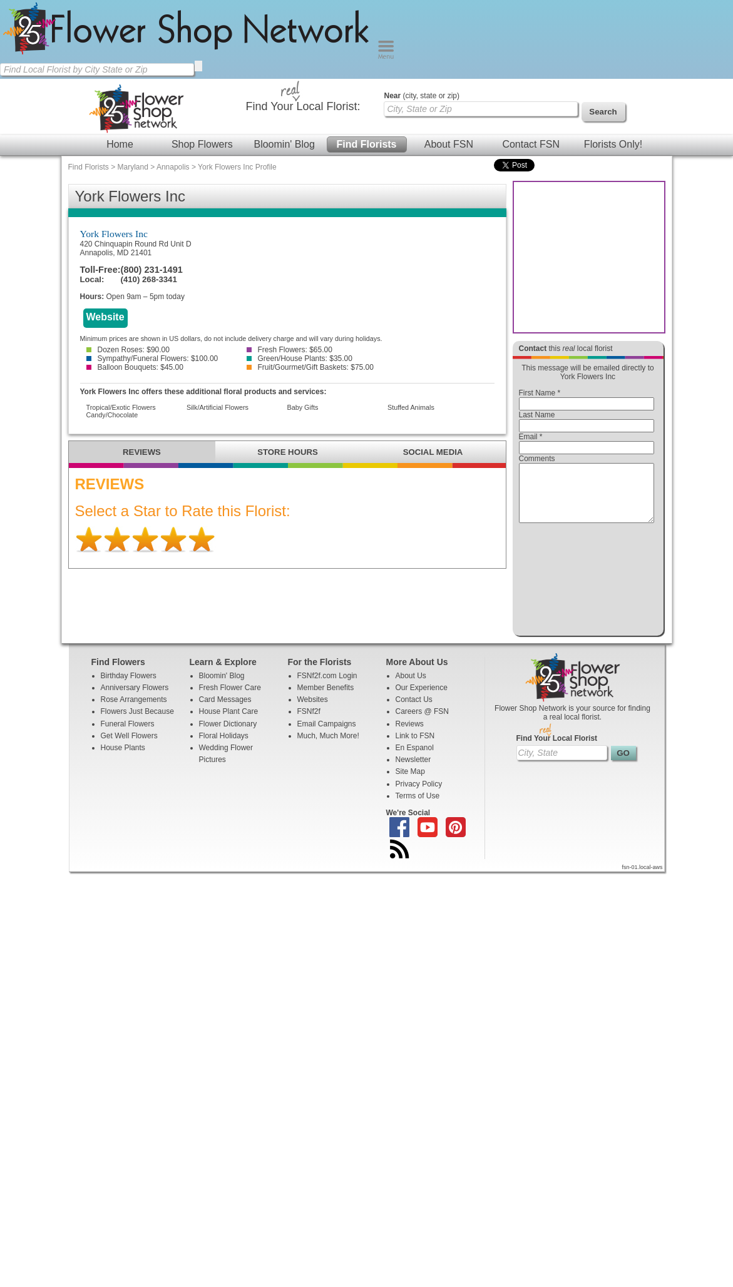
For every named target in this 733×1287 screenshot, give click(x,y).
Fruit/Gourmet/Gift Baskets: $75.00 (310, 367)
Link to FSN (415, 747)
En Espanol (415, 759)
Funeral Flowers (128, 735)
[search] (198, 66)
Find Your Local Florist (557, 749)
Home (119, 144)
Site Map (410, 782)
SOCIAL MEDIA (433, 452)
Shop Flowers (202, 144)
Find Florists (367, 144)
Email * (531, 436)
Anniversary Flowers (135, 698)
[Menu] (385, 56)
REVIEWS (142, 452)
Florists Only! (613, 144)
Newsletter (413, 770)
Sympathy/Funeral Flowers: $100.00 (152, 358)
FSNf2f (308, 722)
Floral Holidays (224, 747)
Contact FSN (531, 144)
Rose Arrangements (134, 710)
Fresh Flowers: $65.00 (289, 349)
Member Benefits (325, 698)
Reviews (410, 735)
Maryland (133, 167)
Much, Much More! (328, 747)
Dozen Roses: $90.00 (128, 349)
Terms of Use (418, 807)
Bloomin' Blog (284, 144)
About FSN (448, 144)
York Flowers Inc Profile (237, 167)
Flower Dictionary (228, 735)
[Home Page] (188, 56)
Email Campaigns (326, 735)
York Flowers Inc (114, 233)
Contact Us (414, 710)
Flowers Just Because (137, 722)
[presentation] (586, 582)
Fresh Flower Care (230, 698)
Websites (312, 710)
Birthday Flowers (128, 687)
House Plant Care (229, 722)
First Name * (540, 393)
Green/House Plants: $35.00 (299, 358)
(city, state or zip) (421, 95)
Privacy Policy (419, 795)
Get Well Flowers (129, 747)
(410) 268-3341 (149, 279)
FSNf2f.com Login (327, 687)
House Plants (123, 759)
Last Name (537, 414)
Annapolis (173, 167)
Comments (537, 458)
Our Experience (422, 698)
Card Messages (225, 710)
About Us (411, 687)
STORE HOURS (287, 452)
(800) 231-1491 (152, 270)
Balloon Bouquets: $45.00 (134, 367)
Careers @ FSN (422, 722)
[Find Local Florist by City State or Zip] (97, 69)
